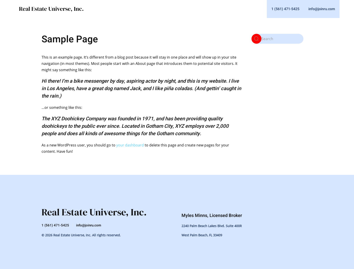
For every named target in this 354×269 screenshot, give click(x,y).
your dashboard (130, 145)
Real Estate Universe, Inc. (51, 9)
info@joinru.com (88, 225)
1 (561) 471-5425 (55, 225)
